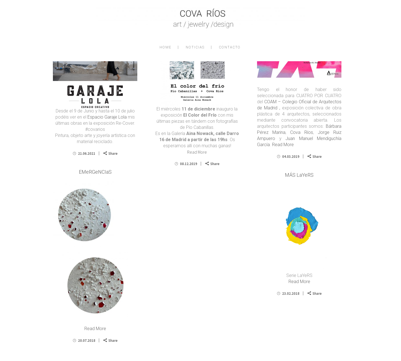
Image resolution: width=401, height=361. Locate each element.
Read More (197, 152)
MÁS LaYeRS (299, 175)
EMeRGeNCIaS (95, 172)
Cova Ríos (301, 132)
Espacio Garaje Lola (107, 117)
